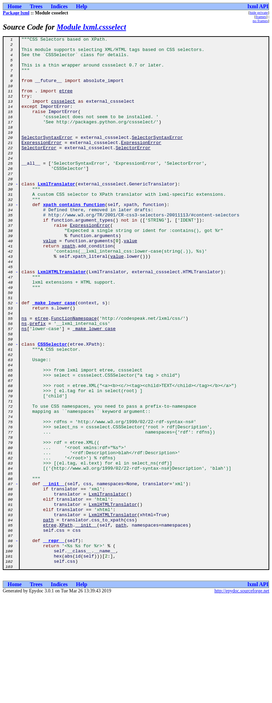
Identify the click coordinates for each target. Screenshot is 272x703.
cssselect (63, 114)
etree (66, 102)
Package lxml (16, 13)
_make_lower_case (53, 356)
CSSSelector (52, 406)
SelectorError (38, 170)
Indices (59, 6)
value (50, 282)
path (48, 617)
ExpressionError (41, 164)
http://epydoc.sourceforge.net (241, 697)
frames (261, 16)
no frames (260, 21)
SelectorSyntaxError (46, 158)
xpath (68, 288)
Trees (36, 6)
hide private (259, 12)
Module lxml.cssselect (91, 27)
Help (81, 6)
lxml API (258, 6)
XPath (66, 623)
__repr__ (53, 642)
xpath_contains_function (74, 238)
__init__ (53, 573)
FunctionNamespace (74, 375)
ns (24, 375)
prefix (38, 381)
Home (15, 6)
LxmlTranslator (56, 214)
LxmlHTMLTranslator (62, 319)
